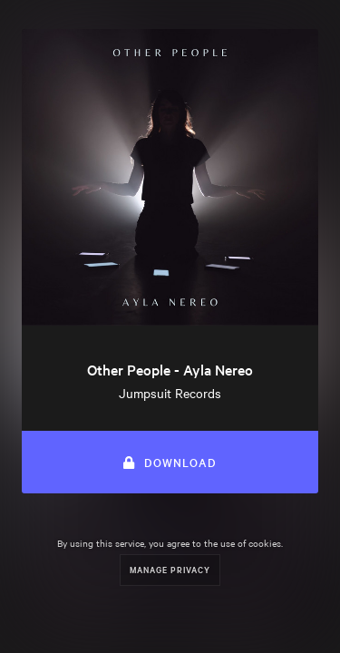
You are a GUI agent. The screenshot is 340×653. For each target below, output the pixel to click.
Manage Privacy (170, 569)
